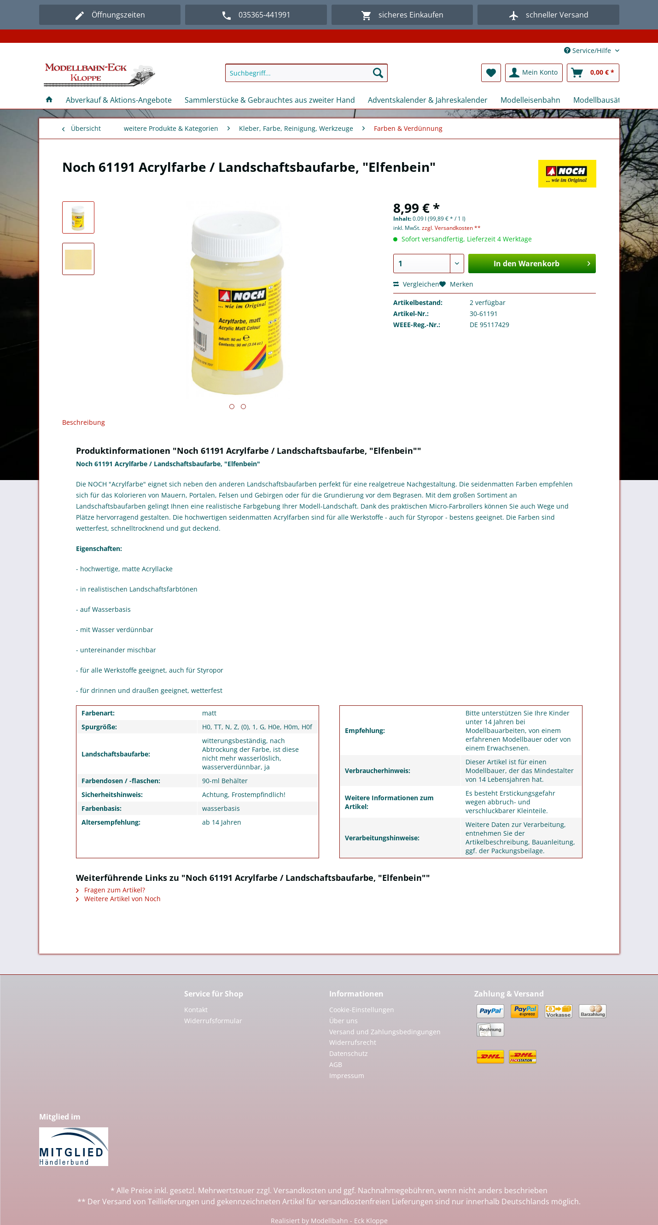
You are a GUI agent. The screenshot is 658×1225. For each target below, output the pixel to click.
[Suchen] (378, 73)
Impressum (346, 1075)
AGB (335, 1064)
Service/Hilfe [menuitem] (588, 50)
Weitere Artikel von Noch (118, 898)
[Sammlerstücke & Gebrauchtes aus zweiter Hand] (269, 100)
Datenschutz (348, 1053)
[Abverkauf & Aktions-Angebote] (118, 100)
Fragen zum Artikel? (110, 889)
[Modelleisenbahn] (530, 100)
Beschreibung (83, 422)
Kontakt (196, 1009)
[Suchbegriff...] (306, 73)
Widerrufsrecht (352, 1042)
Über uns (343, 1020)
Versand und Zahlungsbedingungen (385, 1031)
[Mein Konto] (534, 73)
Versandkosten (300, 1190)
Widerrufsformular (213, 1020)
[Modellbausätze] (601, 100)
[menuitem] (306, 77)
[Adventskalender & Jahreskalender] (427, 100)
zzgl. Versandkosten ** (451, 228)
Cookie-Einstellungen (361, 1009)
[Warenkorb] (593, 73)
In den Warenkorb (542, 262)
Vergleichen (416, 284)
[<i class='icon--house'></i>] (49, 100)
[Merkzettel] (491, 73)
